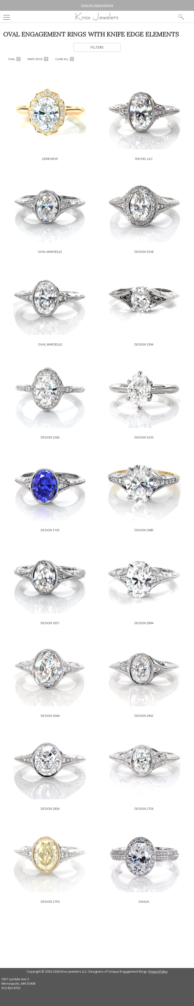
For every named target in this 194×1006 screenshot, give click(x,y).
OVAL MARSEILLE (50, 251)
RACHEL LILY (144, 158)
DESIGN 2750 (50, 901)
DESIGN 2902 (143, 715)
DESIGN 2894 (143, 623)
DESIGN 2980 (143, 530)
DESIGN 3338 (143, 251)
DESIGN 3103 (50, 530)
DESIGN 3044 (50, 715)
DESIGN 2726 (143, 808)
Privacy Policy (158, 971)
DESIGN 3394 (143, 344)
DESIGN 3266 (50, 437)
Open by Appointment (97, 5)
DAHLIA (144, 901)
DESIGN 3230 (143, 437)
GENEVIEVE (50, 158)
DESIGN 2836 (50, 808)
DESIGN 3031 (50, 623)
